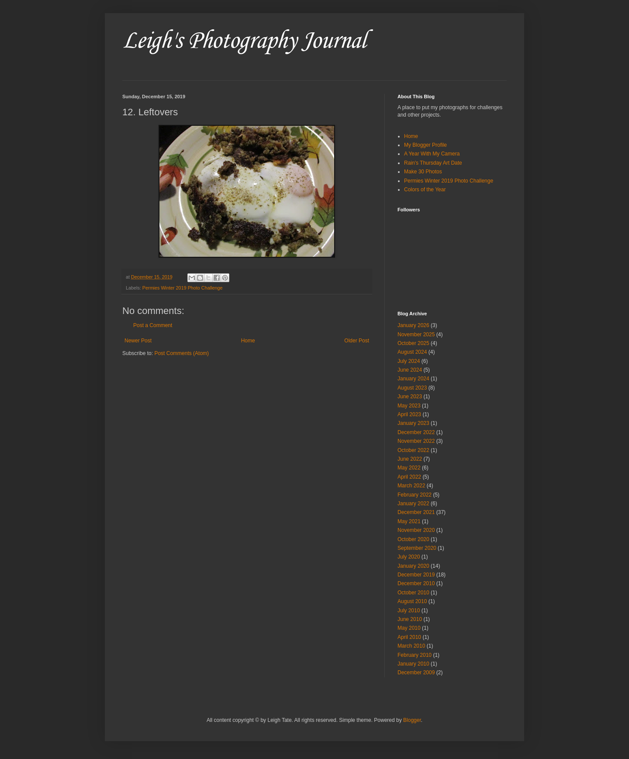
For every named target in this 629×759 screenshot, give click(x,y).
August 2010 (412, 601)
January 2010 (413, 664)
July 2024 (408, 361)
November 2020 (416, 530)
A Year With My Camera (432, 154)
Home (248, 341)
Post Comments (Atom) (181, 353)
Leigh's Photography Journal (244, 41)
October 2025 (413, 343)
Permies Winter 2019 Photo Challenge (182, 287)
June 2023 (409, 396)
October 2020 (413, 539)
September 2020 (416, 548)
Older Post (356, 341)
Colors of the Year (425, 189)
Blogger (412, 720)
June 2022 (409, 459)
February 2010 (414, 655)
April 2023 (409, 414)
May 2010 (409, 628)
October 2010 (413, 593)
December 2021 (416, 512)
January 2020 (413, 566)
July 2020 (408, 557)
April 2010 (409, 637)
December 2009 (416, 672)
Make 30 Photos (423, 172)
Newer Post (138, 341)
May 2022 (409, 468)
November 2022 (416, 441)
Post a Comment (152, 325)
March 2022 (411, 486)
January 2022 (413, 503)
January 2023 (413, 423)
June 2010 (409, 619)
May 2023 (409, 406)
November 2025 (416, 334)
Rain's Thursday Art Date (433, 163)
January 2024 (413, 379)
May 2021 (409, 521)
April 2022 (409, 477)
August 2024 (412, 352)
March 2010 (411, 646)
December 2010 (416, 583)
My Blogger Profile (425, 145)
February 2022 (414, 495)
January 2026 (413, 325)
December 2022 (416, 432)
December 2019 (416, 575)
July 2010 (408, 610)
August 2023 (412, 388)
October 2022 (413, 450)
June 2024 (409, 370)
